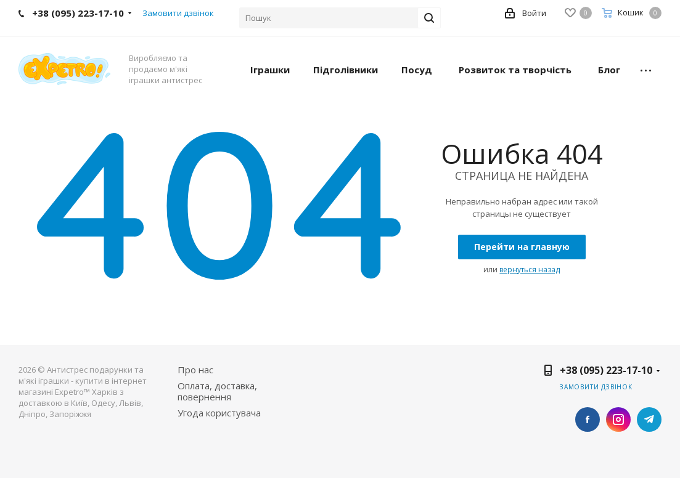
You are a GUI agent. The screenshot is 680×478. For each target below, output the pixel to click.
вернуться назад (529, 269)
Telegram (649, 419)
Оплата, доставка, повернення (217, 391)
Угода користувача (219, 413)
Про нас (195, 369)
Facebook (587, 419)
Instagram (618, 419)
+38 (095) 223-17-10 (606, 370)
